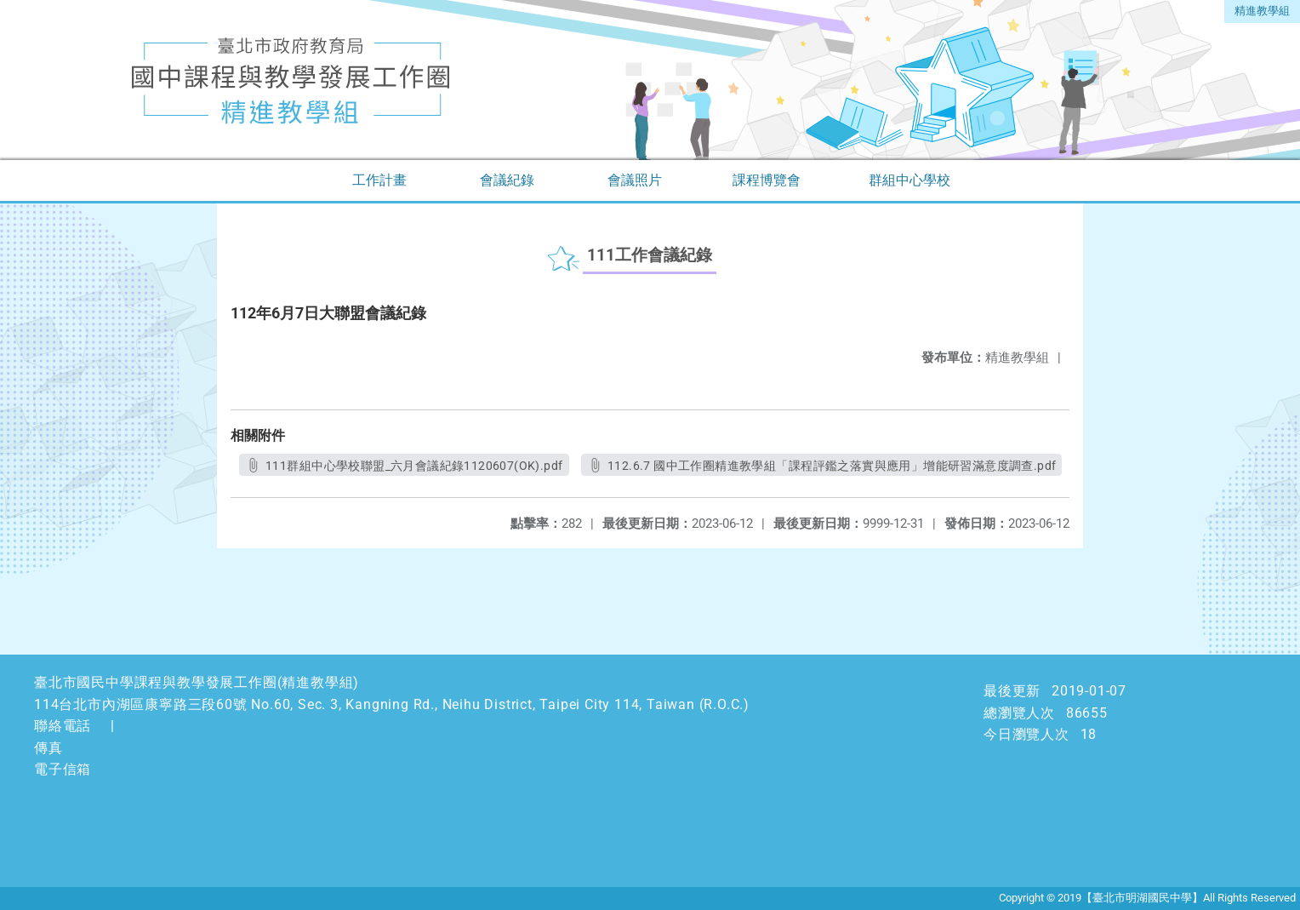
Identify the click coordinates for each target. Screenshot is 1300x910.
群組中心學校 (909, 180)
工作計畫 (379, 180)
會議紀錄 (507, 180)
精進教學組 (1262, 10)
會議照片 (634, 180)
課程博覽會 (767, 180)
